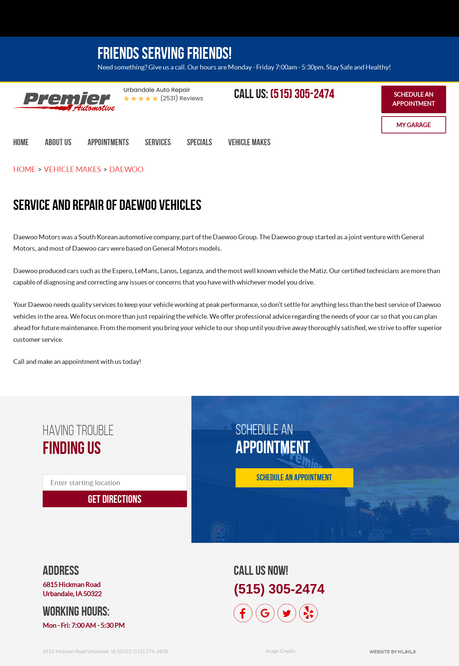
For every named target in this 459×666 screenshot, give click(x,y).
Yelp (308, 613)
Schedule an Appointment (413, 99)
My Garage (413, 125)
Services (158, 142)
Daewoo (126, 169)
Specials (199, 142)
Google (265, 613)
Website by (392, 651)
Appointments (108, 142)
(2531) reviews (182, 98)
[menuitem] (21, 142)
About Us (58, 142)
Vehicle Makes (249, 142)
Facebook (243, 613)
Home (21, 142)
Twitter (286, 613)
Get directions (114, 499)
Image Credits (281, 651)
